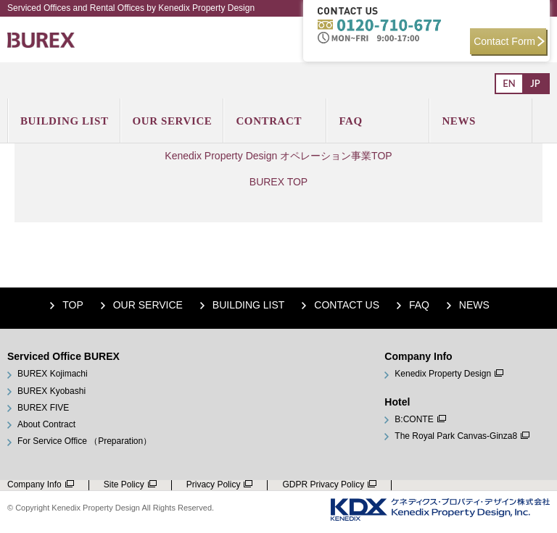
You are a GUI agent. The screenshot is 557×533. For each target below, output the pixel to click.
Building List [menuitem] (64, 121)
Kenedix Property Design (443, 374)
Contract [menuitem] (269, 121)
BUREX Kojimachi (52, 374)
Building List (249, 305)
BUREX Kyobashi (51, 391)
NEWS (474, 305)
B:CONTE (414, 419)
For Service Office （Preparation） (84, 441)
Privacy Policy (213, 484)
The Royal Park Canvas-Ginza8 (456, 436)
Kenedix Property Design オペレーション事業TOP (278, 155)
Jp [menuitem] (535, 83)
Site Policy (124, 484)
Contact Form (509, 41)
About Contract (46, 424)
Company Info (34, 484)
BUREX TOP (278, 182)
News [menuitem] (459, 121)
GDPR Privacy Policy (323, 484)
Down (535, 493)
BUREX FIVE (43, 408)
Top (72, 305)
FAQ (419, 305)
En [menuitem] (509, 83)
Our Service (148, 305)
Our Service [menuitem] (173, 121)
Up (535, 470)
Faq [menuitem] (350, 121)
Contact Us (346, 305)
